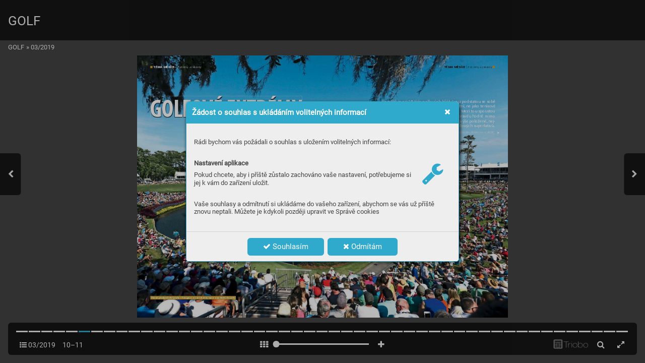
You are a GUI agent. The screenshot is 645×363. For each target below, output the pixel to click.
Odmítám (362, 246)
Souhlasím (285, 246)
